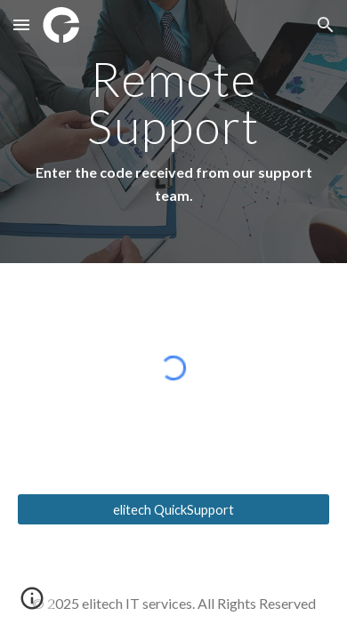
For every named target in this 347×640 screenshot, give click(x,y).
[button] (21, 24)
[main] (173, 131)
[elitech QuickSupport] (173, 509)
